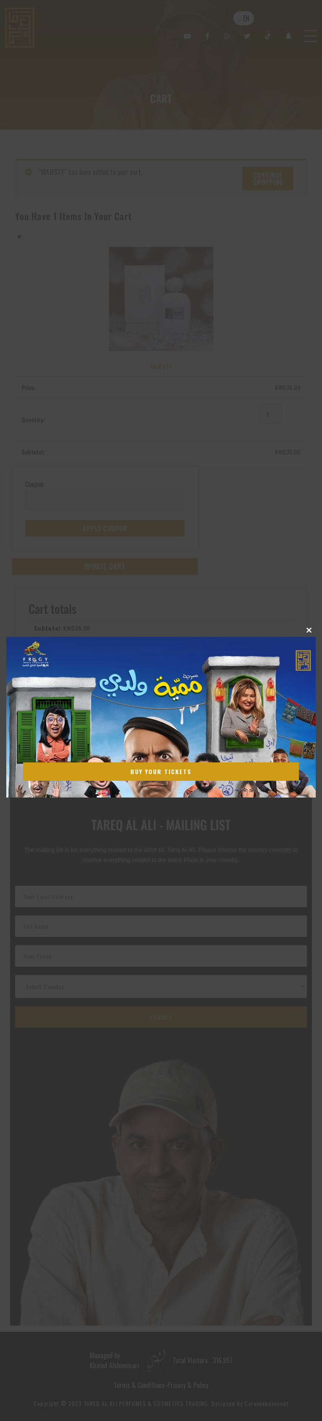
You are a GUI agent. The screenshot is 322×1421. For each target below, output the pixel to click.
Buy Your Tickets (161, 771)
